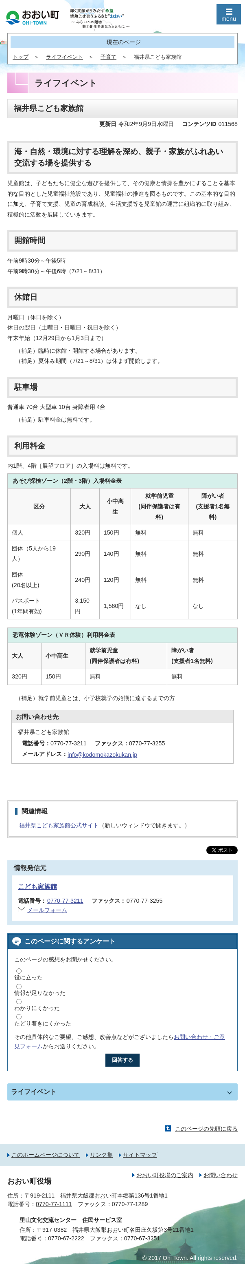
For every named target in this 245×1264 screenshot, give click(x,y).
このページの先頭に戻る (206, 1128)
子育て (108, 57)
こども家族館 (37, 886)
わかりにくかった (37, 1008)
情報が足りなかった (40, 993)
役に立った (28, 977)
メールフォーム (47, 910)
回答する (122, 1060)
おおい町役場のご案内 (164, 1175)
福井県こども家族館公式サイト (59, 825)
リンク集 (101, 1154)
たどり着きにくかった (42, 1023)
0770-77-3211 (65, 900)
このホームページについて (45, 1154)
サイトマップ (140, 1154)
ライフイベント (64, 57)
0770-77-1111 (54, 1204)
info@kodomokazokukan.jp (102, 754)
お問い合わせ (220, 1175)
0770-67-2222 (66, 1238)
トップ (20, 57)
